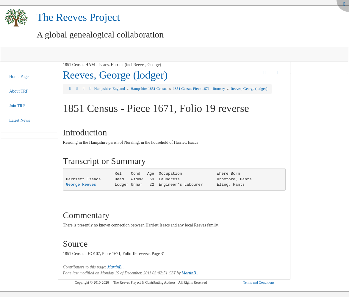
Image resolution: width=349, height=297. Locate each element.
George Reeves (81, 184)
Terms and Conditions (258, 282)
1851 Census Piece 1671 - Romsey (199, 89)
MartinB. (115, 267)
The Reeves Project (78, 17)
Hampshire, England (110, 89)
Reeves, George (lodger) (115, 75)
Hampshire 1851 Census (149, 89)
